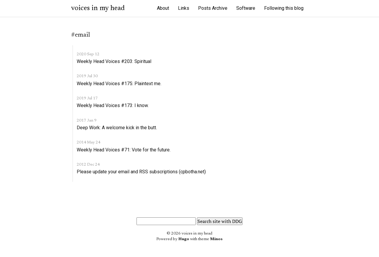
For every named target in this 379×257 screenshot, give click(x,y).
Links (183, 8)
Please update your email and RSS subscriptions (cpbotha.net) (141, 171)
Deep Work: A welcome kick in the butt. (117, 127)
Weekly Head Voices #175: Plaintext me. (119, 83)
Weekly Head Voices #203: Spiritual (114, 61)
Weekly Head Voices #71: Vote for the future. (124, 150)
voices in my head (98, 8)
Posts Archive (212, 8)
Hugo (183, 239)
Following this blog (283, 8)
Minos (216, 239)
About (163, 8)
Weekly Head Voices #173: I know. (113, 105)
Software (245, 8)
